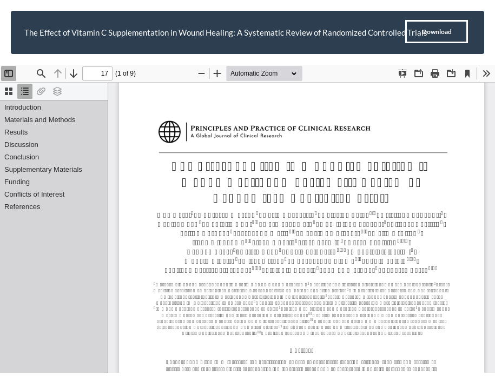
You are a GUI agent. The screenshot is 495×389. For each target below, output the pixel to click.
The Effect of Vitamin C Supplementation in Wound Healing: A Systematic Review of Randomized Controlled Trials (225, 32)
